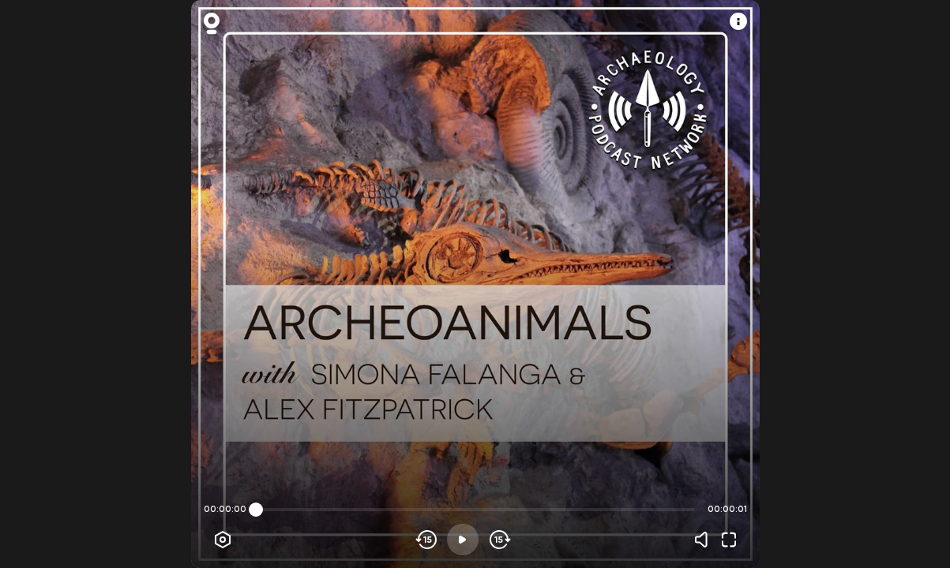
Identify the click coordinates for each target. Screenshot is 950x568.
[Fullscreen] (729, 539)
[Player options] (223, 539)
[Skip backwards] (426, 539)
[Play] (463, 539)
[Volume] (705, 539)
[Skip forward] (498, 539)
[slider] (256, 510)
